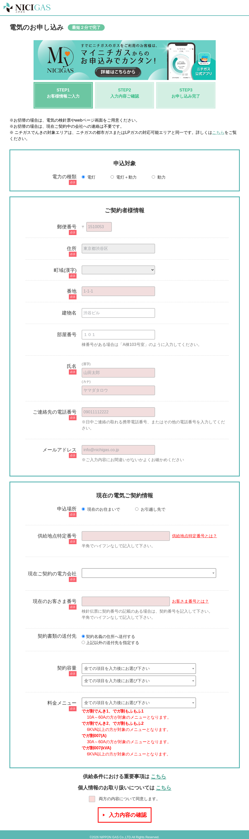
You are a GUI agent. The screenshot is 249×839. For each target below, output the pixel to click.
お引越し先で (150, 509)
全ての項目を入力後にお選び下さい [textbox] (117, 668)
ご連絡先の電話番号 (55, 412)
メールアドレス (59, 449)
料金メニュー (62, 703)
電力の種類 (64, 176)
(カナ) (86, 381)
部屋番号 (67, 334)
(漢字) (86, 364)
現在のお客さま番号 (55, 601)
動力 (159, 177)
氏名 (72, 366)
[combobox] (149, 573)
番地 (72, 291)
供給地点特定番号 (57, 535)
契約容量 (67, 668)
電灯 (89, 177)
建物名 (69, 312)
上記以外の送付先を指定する (110, 642)
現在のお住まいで (101, 509)
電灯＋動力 (124, 177)
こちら (218, 132)
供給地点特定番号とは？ (194, 536)
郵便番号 (67, 226)
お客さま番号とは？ (190, 601)
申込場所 (67, 508)
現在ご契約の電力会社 (52, 573)
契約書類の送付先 (57, 636)
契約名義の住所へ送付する (108, 636)
